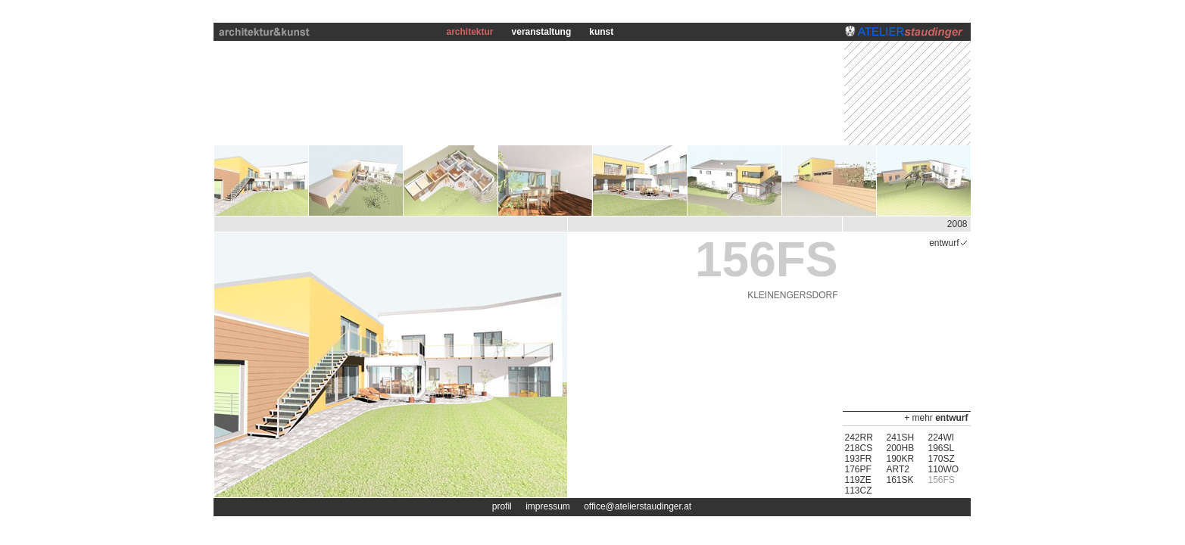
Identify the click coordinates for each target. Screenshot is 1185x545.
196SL (941, 448)
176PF (858, 469)
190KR (901, 458)
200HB (901, 448)
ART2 (898, 469)
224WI (941, 437)
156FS (941, 480)
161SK (900, 480)
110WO (943, 469)
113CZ (858, 490)
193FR (858, 458)
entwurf (951, 418)
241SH (901, 437)
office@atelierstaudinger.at (637, 506)
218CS (859, 448)
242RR (859, 437)
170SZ (941, 458)
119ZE (858, 480)
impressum (547, 506)
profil (502, 506)
